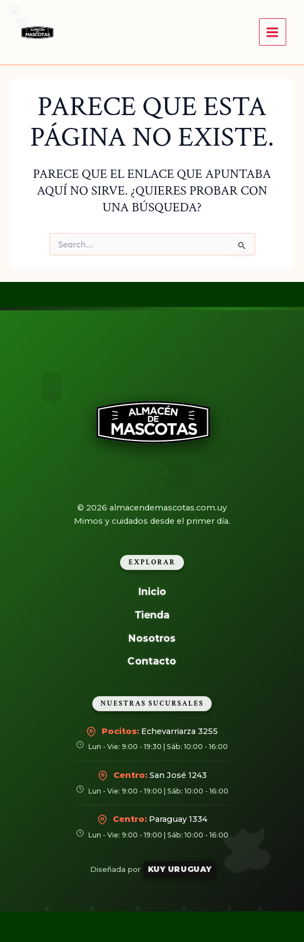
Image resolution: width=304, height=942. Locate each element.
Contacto (152, 661)
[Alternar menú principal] (272, 32)
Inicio (152, 591)
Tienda (152, 615)
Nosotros (152, 637)
